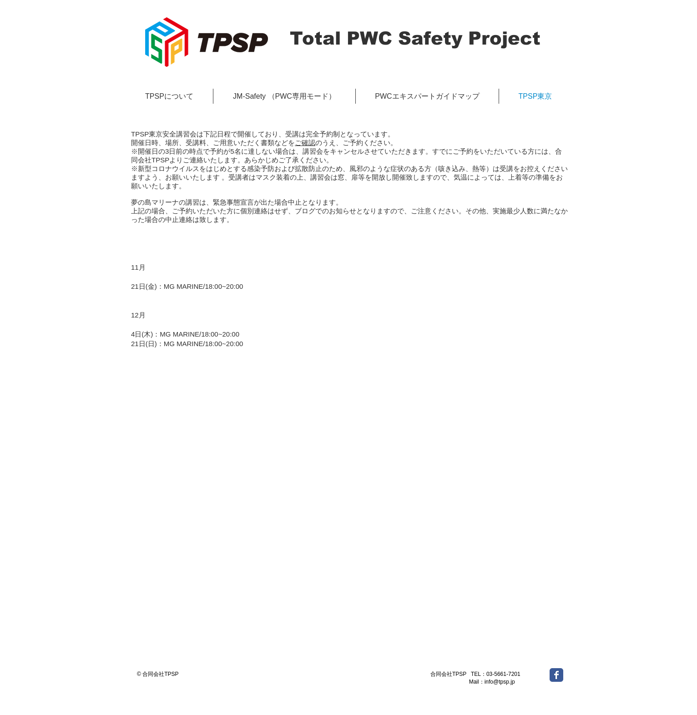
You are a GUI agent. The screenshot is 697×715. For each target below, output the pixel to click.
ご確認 (305, 142)
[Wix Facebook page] (556, 675)
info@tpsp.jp (500, 682)
